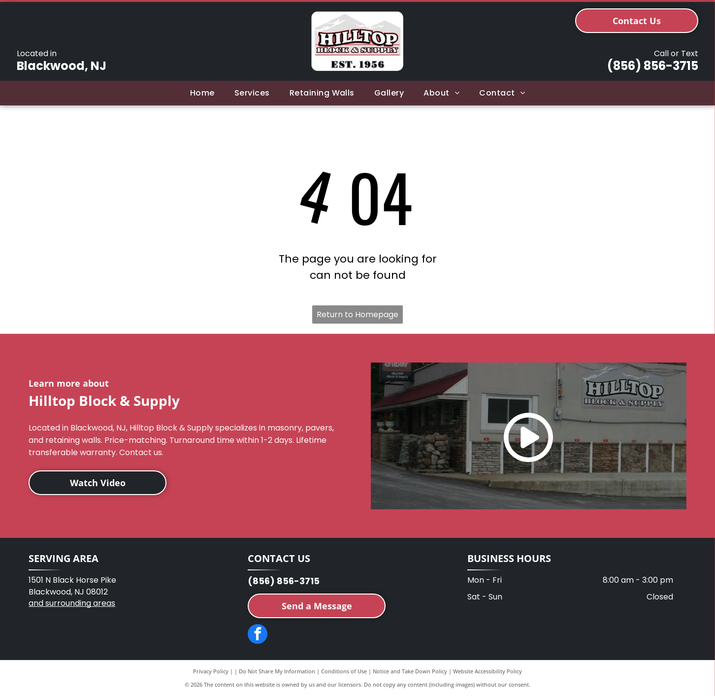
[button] (252, 93)
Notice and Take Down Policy (410, 671)
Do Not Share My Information (277, 671)
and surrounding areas (72, 603)
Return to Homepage (357, 314)
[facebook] (257, 635)
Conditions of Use (344, 671)
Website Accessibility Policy (487, 671)
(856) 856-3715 (652, 66)
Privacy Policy (210, 671)
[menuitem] (202, 93)
